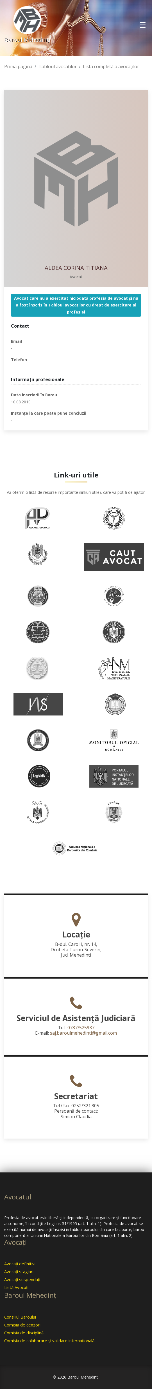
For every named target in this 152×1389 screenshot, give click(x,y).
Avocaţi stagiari (18, 1271)
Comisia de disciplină (24, 1332)
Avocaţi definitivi (19, 1263)
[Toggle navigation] (143, 25)
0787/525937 (80, 1027)
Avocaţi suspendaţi (22, 1279)
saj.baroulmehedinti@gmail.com (83, 1033)
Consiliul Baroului (20, 1317)
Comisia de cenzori (22, 1325)
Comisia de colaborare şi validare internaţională (49, 1340)
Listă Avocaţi (16, 1287)
